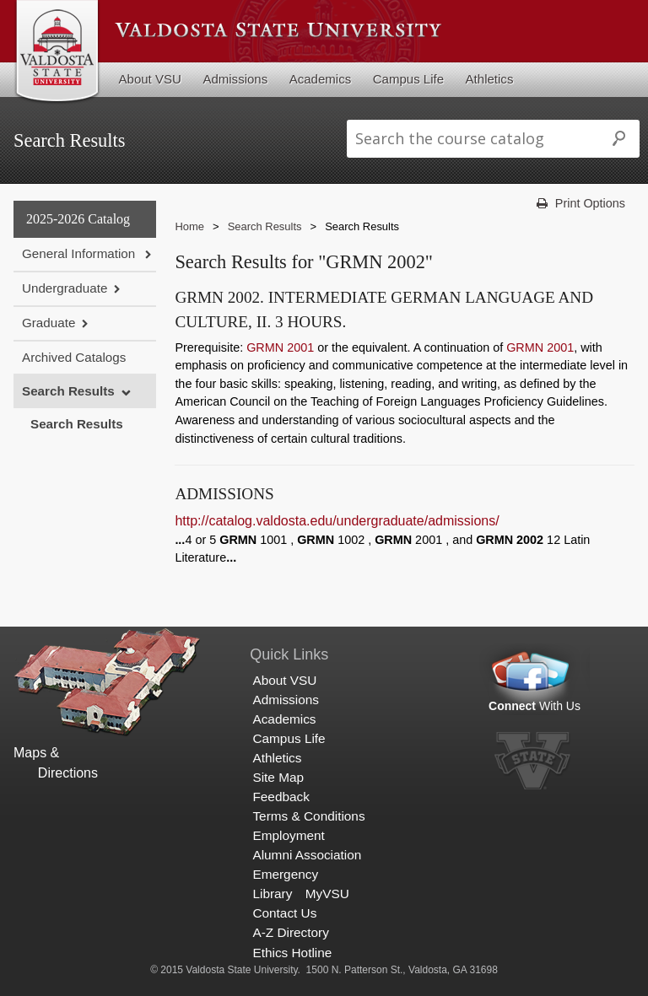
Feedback (280, 796)
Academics (320, 79)
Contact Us (284, 913)
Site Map (278, 777)
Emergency (285, 874)
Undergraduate (64, 288)
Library (272, 893)
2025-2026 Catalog (78, 219)
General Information (80, 253)
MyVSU (327, 893)
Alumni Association (306, 855)
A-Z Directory (290, 932)
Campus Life (408, 79)
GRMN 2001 (280, 347)
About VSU (150, 79)
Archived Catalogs (74, 357)
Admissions (234, 79)
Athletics (490, 79)
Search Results (68, 391)
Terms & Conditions (308, 816)
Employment (288, 835)
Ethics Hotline (292, 952)
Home (189, 226)
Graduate (48, 322)
